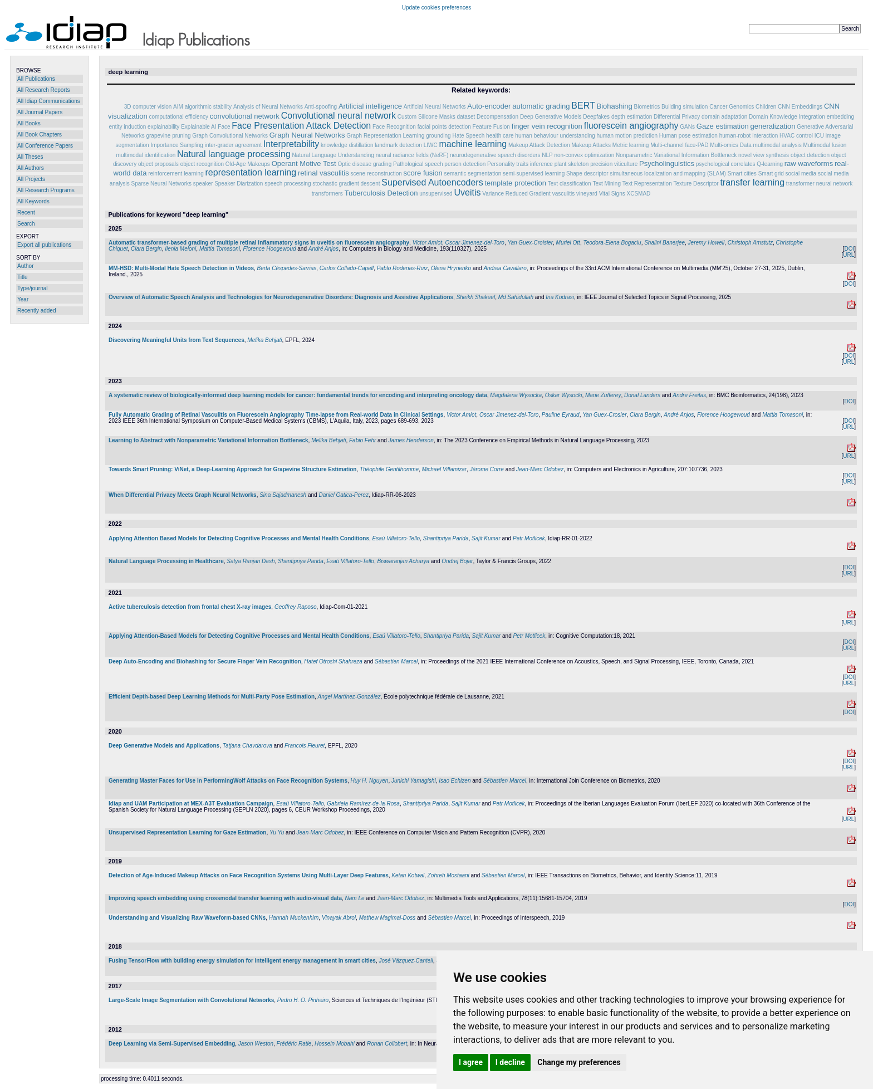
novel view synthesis (763, 155)
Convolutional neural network (338, 115)
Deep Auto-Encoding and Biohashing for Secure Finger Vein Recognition (205, 661)
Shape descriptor (587, 173)
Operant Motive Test (304, 163)
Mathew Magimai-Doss (387, 918)
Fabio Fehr (362, 440)
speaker (203, 183)
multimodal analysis (777, 145)
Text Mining (606, 183)
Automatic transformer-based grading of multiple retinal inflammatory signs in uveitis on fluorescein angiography (259, 243)
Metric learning (630, 145)
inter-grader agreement (233, 145)
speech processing (287, 183)
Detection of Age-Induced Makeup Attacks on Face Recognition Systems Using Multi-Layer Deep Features (249, 875)
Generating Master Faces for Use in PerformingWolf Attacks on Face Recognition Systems (228, 781)
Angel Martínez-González (349, 697)
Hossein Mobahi (335, 1044)
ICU (819, 136)
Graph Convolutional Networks (230, 136)
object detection (810, 155)
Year (22, 299)
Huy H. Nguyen (370, 781)
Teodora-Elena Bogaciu (612, 243)
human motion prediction (627, 136)
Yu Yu (276, 832)
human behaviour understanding (555, 136)
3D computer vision (148, 107)
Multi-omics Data (730, 145)
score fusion (423, 173)
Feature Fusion (491, 127)
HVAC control (796, 136)
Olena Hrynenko (451, 268)
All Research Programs (46, 190)
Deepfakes (596, 117)
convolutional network (244, 116)
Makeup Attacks (591, 145)
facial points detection (444, 127)
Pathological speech (418, 164)
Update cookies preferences (437, 7)
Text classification (569, 183)
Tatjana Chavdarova (247, 746)
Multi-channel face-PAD (679, 145)
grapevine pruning (168, 136)
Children (766, 107)
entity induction (127, 127)
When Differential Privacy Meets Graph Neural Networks (183, 495)
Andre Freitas (689, 395)
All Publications (36, 79)
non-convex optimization (584, 155)
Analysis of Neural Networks (268, 107)
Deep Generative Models (551, 117)
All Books (29, 123)
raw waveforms (808, 163)
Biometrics (647, 107)
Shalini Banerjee (664, 243)
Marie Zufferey (603, 395)
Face (224, 127)
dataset (466, 117)
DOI (849, 249)
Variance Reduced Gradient (516, 194)
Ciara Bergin (146, 249)
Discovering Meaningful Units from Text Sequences (176, 340)
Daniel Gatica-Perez (343, 495)
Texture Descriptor (695, 183)
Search (26, 224)
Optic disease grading (365, 164)
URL (848, 255)
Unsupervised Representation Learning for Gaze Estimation (187, 832)
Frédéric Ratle (294, 1044)
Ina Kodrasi (560, 297)
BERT (583, 105)
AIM (178, 107)
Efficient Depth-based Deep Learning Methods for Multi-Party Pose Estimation (212, 697)
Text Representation (647, 183)
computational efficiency (178, 117)
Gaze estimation (723, 126)
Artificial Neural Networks (435, 107)
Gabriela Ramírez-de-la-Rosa (363, 803)
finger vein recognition (547, 126)
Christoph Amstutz (750, 243)
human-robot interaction (748, 136)
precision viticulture (613, 164)
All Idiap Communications (48, 101)
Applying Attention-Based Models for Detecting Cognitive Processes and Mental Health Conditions (239, 636)
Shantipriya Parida (446, 538)
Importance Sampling (176, 145)
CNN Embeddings (800, 107)
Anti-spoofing (321, 107)
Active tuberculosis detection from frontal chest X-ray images (190, 607)
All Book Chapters (39, 134)
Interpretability (291, 144)
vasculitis (563, 194)
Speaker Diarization (238, 183)
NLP (547, 155)
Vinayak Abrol (339, 918)
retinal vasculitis (323, 173)
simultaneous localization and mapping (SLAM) (667, 173)
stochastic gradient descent (346, 183)
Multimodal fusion (825, 145)
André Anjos (323, 249)
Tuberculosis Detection (381, 193)
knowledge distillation (347, 145)
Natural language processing (234, 154)
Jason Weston (255, 1044)
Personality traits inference (520, 164)
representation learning (251, 172)
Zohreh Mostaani (448, 875)
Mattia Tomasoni (219, 249)
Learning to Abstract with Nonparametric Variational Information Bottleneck (208, 440)
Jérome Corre (487, 469)
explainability (163, 127)
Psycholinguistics (666, 163)
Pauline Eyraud (561, 415)
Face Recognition (394, 127)
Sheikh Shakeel (476, 297)
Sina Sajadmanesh (282, 495)
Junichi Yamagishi (413, 781)
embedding (840, 117)
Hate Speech (468, 136)
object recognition (202, 164)
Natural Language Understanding (333, 155)
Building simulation (684, 107)
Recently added (36, 310)
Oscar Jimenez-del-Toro (474, 243)
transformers (327, 194)
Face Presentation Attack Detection (301, 125)
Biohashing (614, 106)
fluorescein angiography (631, 125)
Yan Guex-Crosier (604, 415)
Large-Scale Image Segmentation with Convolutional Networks (191, 1000)
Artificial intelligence (370, 106)
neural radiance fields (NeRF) (412, 155)
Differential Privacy (677, 117)
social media (801, 173)
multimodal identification (146, 155)
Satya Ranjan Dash (250, 561)
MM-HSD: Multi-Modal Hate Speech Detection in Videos (181, 268)
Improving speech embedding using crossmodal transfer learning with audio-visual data (225, 898)
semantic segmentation (472, 173)
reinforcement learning (176, 173)
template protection (515, 183)
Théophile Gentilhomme (389, 469)
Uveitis (467, 192)
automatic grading (541, 106)
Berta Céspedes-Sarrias (287, 268)
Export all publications (44, 245)
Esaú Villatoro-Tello (396, 538)
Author (25, 266)
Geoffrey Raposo (295, 607)
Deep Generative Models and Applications (164, 746)
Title (22, 277)
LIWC (431, 145)
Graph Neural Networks (307, 135)
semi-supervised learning (534, 173)
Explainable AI (198, 127)
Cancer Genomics (731, 107)
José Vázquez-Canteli (406, 961)
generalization (772, 126)
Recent (26, 212)
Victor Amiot (427, 243)
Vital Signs (612, 194)
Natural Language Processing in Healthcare (166, 561)
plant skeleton (572, 164)
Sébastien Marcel (396, 661)
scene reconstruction (376, 173)
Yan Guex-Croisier (530, 243)
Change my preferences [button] (578, 1062)
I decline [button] (510, 1062)
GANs (687, 127)
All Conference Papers (45, 146)
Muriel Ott (568, 243)
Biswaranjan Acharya (403, 561)
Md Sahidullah (515, 297)
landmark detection (398, 145)
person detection (464, 164)
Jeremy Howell (706, 243)
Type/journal (32, 288)
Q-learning (770, 164)
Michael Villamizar (444, 469)
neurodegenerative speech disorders (495, 155)
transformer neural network (819, 183)
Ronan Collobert (387, 1044)
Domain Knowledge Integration (787, 117)
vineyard (586, 194)
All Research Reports (43, 90)
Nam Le (355, 898)
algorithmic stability (208, 107)
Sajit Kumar (486, 538)
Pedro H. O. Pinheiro (302, 1000)
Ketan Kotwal (407, 875)
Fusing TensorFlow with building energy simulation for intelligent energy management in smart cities (242, 961)
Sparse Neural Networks (161, 183)
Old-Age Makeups (247, 164)
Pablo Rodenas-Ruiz (402, 268)
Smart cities (742, 173)
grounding (438, 136)
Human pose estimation (688, 136)
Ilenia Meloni (180, 249)
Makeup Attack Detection (539, 145)
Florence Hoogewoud (269, 249)
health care (499, 136)
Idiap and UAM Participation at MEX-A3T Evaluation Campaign (191, 803)
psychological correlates (726, 164)
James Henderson (411, 440)
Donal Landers (642, 395)
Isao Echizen (454, 781)
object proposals (158, 164)
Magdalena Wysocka (516, 395)
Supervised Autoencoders (432, 182)
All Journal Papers (39, 112)
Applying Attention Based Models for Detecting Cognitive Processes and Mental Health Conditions (239, 538)
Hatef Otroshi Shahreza (333, 661)
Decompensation (497, 117)
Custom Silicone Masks (426, 117)
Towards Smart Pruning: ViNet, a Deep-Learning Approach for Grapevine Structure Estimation (232, 469)
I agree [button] (471, 1062)
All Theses (30, 157)
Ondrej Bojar (457, 561)
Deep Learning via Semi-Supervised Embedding (172, 1044)
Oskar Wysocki (563, 395)
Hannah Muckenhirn (294, 918)
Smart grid (771, 173)
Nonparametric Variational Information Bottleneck (676, 155)
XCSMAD (638, 194)
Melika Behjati (264, 340)
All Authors (30, 168)
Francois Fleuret (305, 746)
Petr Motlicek (529, 538)
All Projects (31, 179)
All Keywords (33, 201)
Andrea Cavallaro (504, 268)
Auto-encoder (489, 106)
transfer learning (752, 182)
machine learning (473, 144)
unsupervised (435, 194)
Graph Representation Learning (385, 136)
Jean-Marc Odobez (539, 469)
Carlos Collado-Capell (347, 268)
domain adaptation (724, 117)
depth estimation (631, 117)
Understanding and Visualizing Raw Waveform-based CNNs (187, 918)
